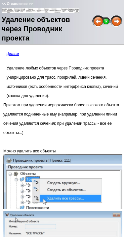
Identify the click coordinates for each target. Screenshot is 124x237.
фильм (13, 53)
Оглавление (17, 4)
